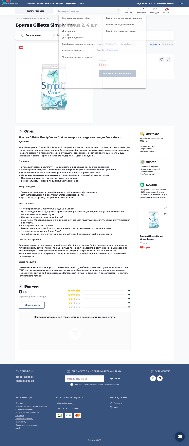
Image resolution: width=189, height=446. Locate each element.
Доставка (152, 134)
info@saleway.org (65, 403)
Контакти (49, 3)
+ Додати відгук (32, 305)
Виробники (71, 3)
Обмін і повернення (24, 409)
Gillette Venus (112, 50)
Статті (81, 3)
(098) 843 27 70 (24, 381)
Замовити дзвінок (165, 3)
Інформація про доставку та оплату (31, 406)
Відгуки (59, 3)
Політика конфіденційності (93, 384)
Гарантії (151, 185)
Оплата (151, 162)
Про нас (19, 403)
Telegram (118, 403)
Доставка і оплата (35, 3)
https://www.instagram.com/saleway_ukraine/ (153, 378)
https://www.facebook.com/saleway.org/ (160, 378)
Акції (17, 428)
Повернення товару (24, 419)
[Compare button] (168, 59)
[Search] (118, 11)
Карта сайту (20, 422)
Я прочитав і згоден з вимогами (96, 384)
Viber (116, 407)
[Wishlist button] (161, 59)
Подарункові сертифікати (26, 425)
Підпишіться (114, 379)
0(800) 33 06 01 (24, 377)
